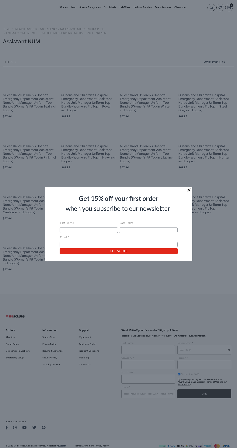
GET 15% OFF (118, 251)
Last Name (126, 222)
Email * (64, 237)
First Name (67, 222)
